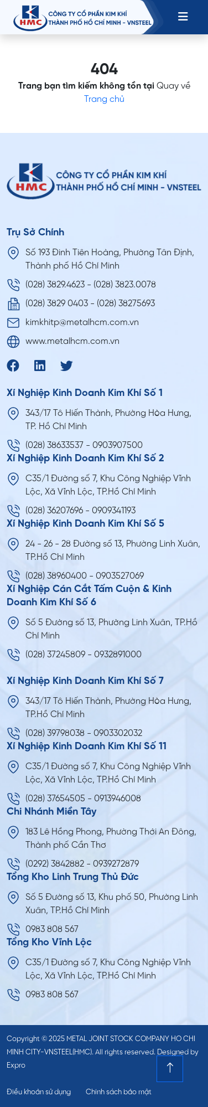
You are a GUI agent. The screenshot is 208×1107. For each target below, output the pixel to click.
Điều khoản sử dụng (39, 1092)
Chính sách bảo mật (119, 1092)
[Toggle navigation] (183, 17)
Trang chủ (104, 99)
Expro (16, 1065)
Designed (173, 1052)
